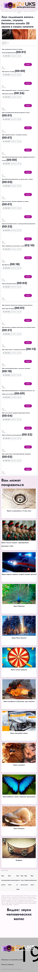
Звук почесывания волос (9, 283)
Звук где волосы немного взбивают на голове (15, 201)
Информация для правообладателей (12, 960)
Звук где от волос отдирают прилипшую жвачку (16, 413)
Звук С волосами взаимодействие (12, 435)
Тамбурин (19, 860)
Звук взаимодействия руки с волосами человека (16, 368)
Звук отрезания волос (34, 880)
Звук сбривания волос (27, 880)
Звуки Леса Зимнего (19, 638)
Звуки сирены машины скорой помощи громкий (19, 574)
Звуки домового (19, 765)
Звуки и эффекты (5, 11)
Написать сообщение (7, 964)
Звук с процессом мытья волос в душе (13, 246)
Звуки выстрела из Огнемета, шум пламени (19, 701)
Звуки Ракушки (19, 828)
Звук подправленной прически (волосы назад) (16, 112)
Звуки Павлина (19, 606)
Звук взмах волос (22, 880)
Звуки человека (13, 11)
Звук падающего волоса (4, 880)
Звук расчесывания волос (12, 880)
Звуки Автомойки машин (19, 733)
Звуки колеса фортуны (19, 670)
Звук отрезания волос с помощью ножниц (14, 135)
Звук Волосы (6, 265)
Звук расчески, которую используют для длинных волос (18, 327)
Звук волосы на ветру (8, 71)
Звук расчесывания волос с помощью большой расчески (18, 224)
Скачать (28, 64)
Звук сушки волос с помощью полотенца (14, 349)
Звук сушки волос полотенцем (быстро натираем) (16, 454)
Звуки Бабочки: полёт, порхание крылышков (19, 797)
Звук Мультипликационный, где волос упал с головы (17, 179)
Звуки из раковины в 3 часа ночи (19, 511)
